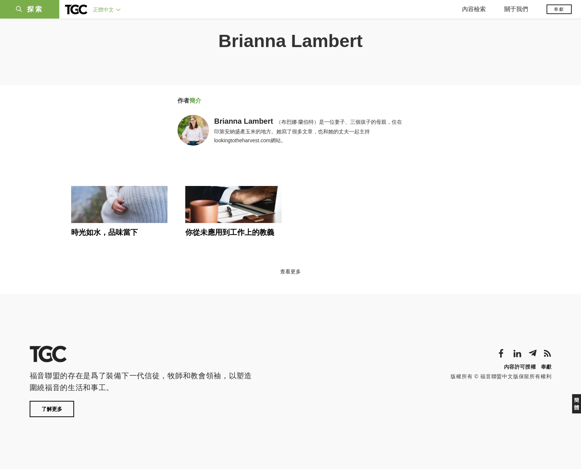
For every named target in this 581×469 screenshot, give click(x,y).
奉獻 (559, 9)
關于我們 (516, 9)
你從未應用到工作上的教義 (229, 232)
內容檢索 (474, 9)
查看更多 (290, 272)
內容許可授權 (520, 367)
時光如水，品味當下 (104, 232)
